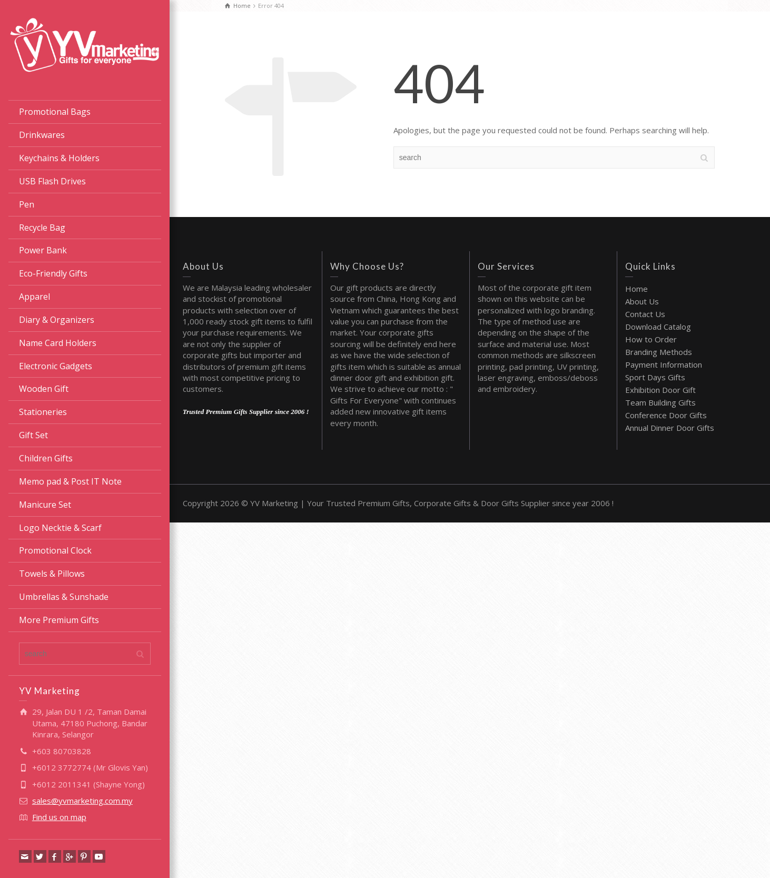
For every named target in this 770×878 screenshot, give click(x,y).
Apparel (34, 296)
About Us (642, 301)
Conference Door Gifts (666, 415)
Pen (26, 204)
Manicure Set (45, 504)
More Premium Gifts (59, 620)
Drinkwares (42, 135)
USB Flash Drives (52, 181)
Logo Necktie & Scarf (60, 528)
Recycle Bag (42, 227)
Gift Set (33, 435)
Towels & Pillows (52, 573)
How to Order (651, 339)
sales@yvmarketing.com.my (82, 800)
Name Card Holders (57, 343)
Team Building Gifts (660, 402)
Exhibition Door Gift (660, 389)
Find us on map (59, 817)
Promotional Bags (55, 111)
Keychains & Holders (59, 158)
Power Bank (43, 250)
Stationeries (43, 412)
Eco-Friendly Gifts (53, 273)
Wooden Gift (43, 388)
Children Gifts (46, 458)
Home (636, 288)
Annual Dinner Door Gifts (669, 427)
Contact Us (645, 314)
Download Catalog (658, 326)
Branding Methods (658, 352)
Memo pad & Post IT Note (70, 481)
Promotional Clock (55, 550)
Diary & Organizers (56, 319)
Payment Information (663, 364)
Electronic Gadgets (55, 366)
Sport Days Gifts (655, 377)
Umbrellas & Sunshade (63, 597)
